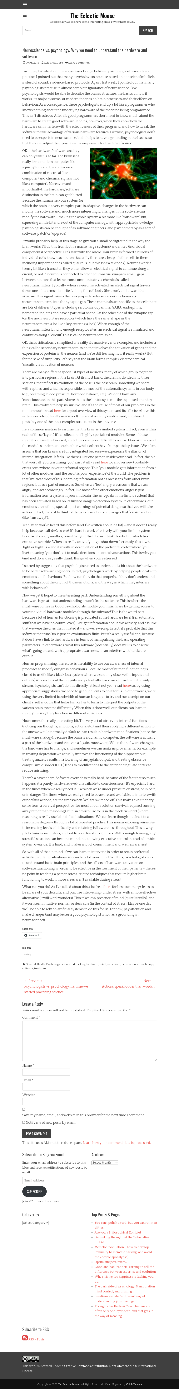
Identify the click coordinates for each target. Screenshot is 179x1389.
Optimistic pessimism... (111, 1262)
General (31, 964)
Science (66, 964)
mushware (113, 964)
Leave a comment (79, 62)
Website (28, 1095)
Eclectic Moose (53, 62)
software (27, 968)
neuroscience (130, 964)
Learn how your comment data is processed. (117, 1143)
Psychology (53, 964)
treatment (40, 968)
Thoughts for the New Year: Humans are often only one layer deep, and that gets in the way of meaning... (124, 1311)
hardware (92, 964)
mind (102, 964)
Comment (31, 1018)
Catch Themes (134, 1384)
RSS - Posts (33, 1339)
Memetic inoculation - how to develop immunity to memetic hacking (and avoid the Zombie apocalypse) (123, 1252)
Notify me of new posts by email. (51, 1123)
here (57, 411)
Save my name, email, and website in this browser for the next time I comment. (83, 1115)
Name (28, 1066)
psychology (146, 964)
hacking (80, 964)
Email (27, 1080)
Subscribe (34, 1191)
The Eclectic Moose (92, 15)
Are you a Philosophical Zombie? (118, 1232)
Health (41, 964)
